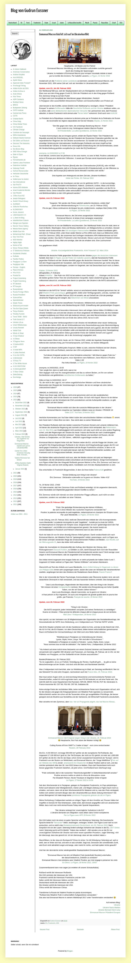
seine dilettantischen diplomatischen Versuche (69, 111)
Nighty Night (17, 242)
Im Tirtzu (16, 176)
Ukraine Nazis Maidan (111, 907)
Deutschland (13, 23)
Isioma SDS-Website (20, 187)
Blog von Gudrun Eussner (29, 10)
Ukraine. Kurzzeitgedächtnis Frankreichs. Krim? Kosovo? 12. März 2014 (79, 250)
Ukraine (117, 905)
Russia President (19, 295)
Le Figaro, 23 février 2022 (79, 211)
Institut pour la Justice (20, 179)
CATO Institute (18, 110)
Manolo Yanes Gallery (21, 226)
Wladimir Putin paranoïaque (54, 293)
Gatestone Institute (19, 165)
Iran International (19, 182)
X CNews (16, 339)
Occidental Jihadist (19, 253)
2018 (15, 482)
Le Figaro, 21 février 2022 (100, 76)
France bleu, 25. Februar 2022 (100, 672)
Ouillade (16, 256)
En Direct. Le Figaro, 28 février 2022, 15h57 (79, 863)
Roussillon (104, 23)
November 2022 (21, 406)
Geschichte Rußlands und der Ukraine (88, 108)
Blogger (70, 951)
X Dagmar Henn (18, 341)
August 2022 (20, 415)
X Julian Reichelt (19, 352)
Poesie (95, 23)
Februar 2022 (20, 434)
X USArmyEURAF (19, 369)
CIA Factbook (18, 127)
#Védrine (48, 275)
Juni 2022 (19, 421)
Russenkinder (18, 289)
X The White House (20, 363)
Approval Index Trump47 (22, 83)
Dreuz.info (16, 146)
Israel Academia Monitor (21, 190)
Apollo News (17, 80)
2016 (15, 489)
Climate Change (18, 130)
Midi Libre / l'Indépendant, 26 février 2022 (79, 615)
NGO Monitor (17, 240)
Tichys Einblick (18, 311)
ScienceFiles (17, 297)
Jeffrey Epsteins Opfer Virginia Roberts (23, 464)
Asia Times (17, 97)
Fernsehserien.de (19, 160)
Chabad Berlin (18, 119)
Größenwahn (60, 108)
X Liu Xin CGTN (18, 355)
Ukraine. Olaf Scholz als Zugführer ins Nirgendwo (22, 439)
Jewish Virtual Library (20, 201)
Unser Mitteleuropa (19, 325)
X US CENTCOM (19, 366)
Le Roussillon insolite (74, 23)
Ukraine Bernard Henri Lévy (109, 910)
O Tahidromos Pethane (21, 251)
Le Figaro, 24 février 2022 (87, 363)
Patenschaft (98, 470)
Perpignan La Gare (19, 262)
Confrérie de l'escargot (21, 132)
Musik (87, 23)
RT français (17, 286)
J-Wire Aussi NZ (18, 196)
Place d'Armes (18, 270)
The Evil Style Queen (20, 308)
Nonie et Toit (17, 245)
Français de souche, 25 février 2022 (88, 597)
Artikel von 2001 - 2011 (19, 514)
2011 (15, 504)
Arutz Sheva (17, 94)
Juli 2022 (18, 418)
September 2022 (21, 412)
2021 (15, 473)
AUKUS (113, 113)
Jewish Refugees (19, 198)
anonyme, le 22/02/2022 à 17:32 (52, 153)
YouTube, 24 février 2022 (80, 480)
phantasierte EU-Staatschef (74, 763)
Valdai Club (17, 330)
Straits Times (17, 303)
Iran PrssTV (17, 185)
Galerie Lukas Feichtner (21, 163)
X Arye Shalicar (18, 336)
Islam (46, 23)
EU (21, 23)
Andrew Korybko (19, 75)
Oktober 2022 (20, 409)
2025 (15, 390)
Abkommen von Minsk (80, 298)
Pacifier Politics (18, 259)
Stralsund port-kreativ (20, 306)
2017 (15, 485)
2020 (15, 476)
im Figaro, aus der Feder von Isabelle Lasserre (72, 258)
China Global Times (20, 124)
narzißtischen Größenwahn (74, 375)
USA (121, 23)
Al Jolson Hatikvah (19, 69)
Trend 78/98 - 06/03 (20, 317)
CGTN (15, 116)
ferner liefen (83, 113)
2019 (15, 479)
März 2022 (19, 431)
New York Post (18, 237)
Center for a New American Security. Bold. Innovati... (22, 453)
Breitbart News (18, 102)
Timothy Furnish (18, 314)
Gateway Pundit (18, 168)
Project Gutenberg (19, 278)
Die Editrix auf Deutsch (21, 141)
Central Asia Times (19, 113)
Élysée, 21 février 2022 (103, 121)
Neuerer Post (44, 929)
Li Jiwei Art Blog (18, 218)
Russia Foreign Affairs (21, 292)
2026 (15, 387)
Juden (62, 23)
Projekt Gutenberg (19, 281)
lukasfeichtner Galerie (20, 220)
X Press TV (17, 361)
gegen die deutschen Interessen (104, 255)
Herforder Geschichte (20, 174)
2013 (15, 498)
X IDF (15, 347)
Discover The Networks (21, 143)
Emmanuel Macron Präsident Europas (105, 912)
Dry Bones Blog (18, 149)
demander (58, 823)
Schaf (114, 23)
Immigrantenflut (64, 587)
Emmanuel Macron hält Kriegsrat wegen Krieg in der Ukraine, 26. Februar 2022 (79, 738)
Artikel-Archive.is (19, 91)
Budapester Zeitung (20, 108)
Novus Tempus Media (20, 248)
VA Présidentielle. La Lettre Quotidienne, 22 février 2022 (80, 131)
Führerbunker (84, 206)
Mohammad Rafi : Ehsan (22, 234)
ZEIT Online (115, 828)
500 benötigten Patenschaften (77, 230)
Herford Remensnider (20, 171)
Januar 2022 (20, 469)
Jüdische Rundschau (20, 207)
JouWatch (16, 204)
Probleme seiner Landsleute (66, 81)
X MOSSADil (17, 358)
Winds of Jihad (18, 333)
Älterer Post (115, 929)
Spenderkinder (18, 300)
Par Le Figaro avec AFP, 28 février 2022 (79, 815)
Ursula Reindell (18, 328)
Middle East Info (18, 231)
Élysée (15, 157)
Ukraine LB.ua (18, 322)
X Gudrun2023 (18, 344)
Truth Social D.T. (19, 319)
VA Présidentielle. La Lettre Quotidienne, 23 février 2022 (80, 221)
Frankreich (37, 23)
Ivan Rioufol (17, 193)
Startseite (80, 929)
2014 (15, 495)
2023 (15, 397)
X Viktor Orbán (18, 372)
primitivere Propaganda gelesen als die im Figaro (91, 795)
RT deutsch (17, 284)
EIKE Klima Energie (20, 152)
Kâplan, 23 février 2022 (48, 270)
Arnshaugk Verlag (19, 86)
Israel (54, 23)
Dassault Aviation (60, 550)
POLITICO (16, 273)
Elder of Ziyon (18, 154)
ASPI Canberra (18, 99)
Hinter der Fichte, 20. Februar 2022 (80, 178)
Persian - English (19, 267)
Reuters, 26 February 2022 (79, 748)
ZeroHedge (17, 377)
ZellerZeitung (17, 374)
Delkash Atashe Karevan (22, 138)
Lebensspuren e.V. (19, 215)
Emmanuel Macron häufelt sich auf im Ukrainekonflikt (22, 446)
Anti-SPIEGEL (18, 77)
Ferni (28, 23)
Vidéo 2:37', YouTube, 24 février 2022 (80, 412)
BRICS (15, 105)
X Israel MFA (17, 350)
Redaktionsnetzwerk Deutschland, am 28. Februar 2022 (85, 825)
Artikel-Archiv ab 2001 (21, 88)
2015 (15, 492)
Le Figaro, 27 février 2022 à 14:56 (79, 780)
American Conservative (21, 72)
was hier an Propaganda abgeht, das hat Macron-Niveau (92, 702)
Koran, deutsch (18, 212)
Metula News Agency (20, 229)
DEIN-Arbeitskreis (19, 135)
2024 (15, 393)
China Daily (17, 121)
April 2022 (19, 428)
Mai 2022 (18, 425)
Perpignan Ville (18, 264)
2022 (15, 400)
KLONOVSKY (18, 209)
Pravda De (17, 275)
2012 (15, 501)
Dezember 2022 (21, 403)
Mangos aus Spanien (20, 223)
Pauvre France (105, 572)
